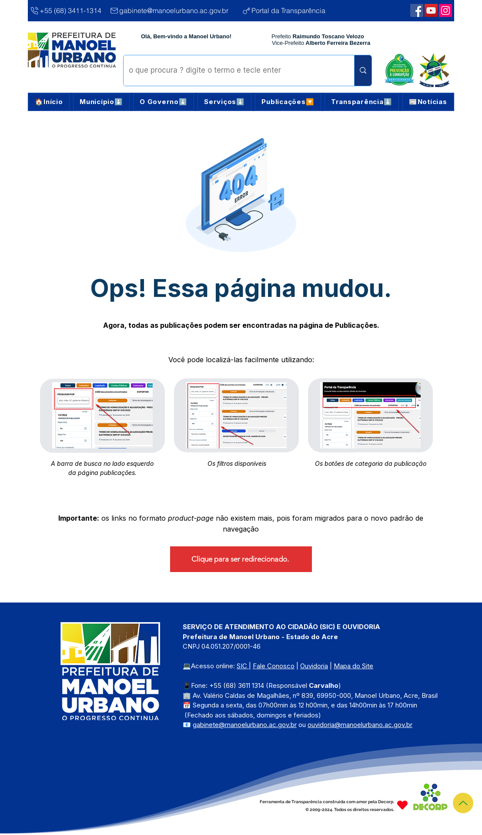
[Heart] (402, 805)
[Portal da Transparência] (291, 10)
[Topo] (463, 803)
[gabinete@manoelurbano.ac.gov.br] (172, 10)
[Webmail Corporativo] (445, 10)
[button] (101, 102)
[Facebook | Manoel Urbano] (416, 10)
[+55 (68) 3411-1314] (66, 10)
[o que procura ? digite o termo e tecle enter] (232, 70)
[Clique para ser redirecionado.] (241, 559)
